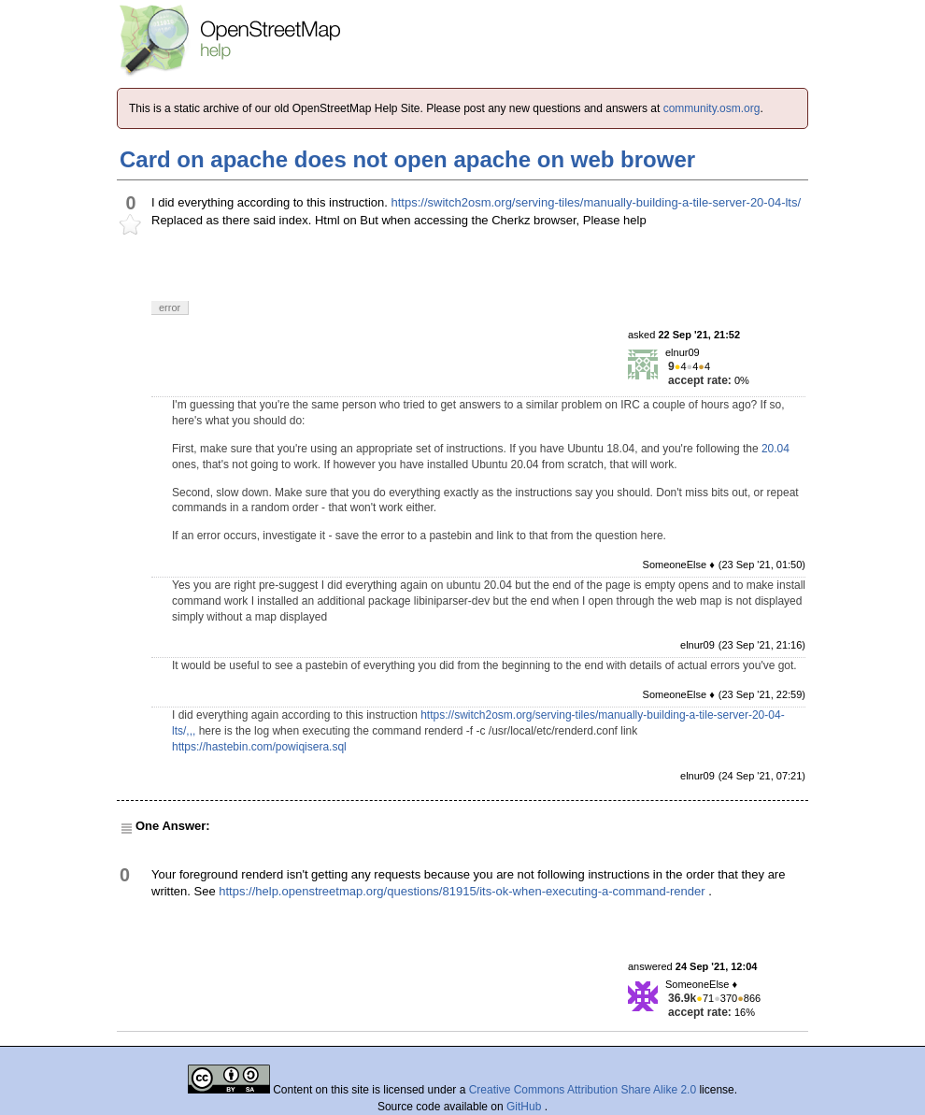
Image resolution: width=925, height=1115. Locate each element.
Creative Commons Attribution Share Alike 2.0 (582, 1089)
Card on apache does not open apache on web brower (407, 159)
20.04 (775, 448)
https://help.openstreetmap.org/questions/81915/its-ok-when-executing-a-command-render (461, 891)
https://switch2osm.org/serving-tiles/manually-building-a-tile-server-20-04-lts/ (596, 202)
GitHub (525, 1106)
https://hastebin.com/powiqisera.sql (259, 746)
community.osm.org (712, 108)
